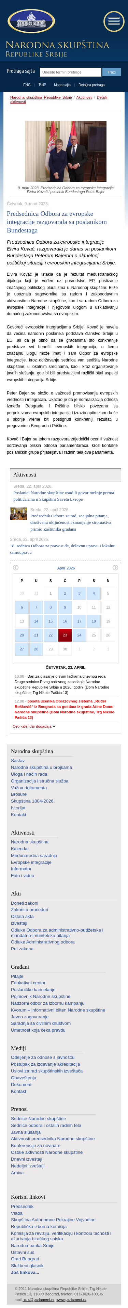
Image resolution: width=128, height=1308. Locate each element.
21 (36, 635)
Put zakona (22, 948)
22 (50, 635)
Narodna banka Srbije (33, 1245)
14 (36, 621)
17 (79, 621)
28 (36, 649)
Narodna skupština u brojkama (41, 767)
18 (94, 621)
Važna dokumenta (29, 787)
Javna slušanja (26, 1132)
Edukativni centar (28, 982)
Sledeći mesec (115, 567)
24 (79, 635)
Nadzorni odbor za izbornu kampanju (48, 1003)
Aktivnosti (84, 97)
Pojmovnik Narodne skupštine (40, 996)
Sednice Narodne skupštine (38, 1118)
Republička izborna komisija (39, 1226)
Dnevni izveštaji (26, 1159)
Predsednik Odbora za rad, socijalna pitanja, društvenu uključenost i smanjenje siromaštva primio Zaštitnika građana (70, 522)
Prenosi (19, 1109)
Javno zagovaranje (30, 1016)
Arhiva (17, 1172)
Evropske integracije (31, 862)
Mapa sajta (62, 85)
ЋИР (42, 85)
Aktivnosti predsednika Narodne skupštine (53, 1138)
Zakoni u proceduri (29, 909)
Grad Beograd (25, 1258)
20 (22, 635)
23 (65, 635)
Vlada (17, 1213)
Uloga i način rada (29, 774)
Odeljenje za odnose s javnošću (42, 1057)
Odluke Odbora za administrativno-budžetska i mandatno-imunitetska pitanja (57, 932)
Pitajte (17, 976)
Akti (16, 893)
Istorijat (18, 807)
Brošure (19, 794)
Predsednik (22, 1206)
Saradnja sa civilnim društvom (41, 1023)
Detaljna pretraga (92, 85)
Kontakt (18, 814)
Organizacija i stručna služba (40, 781)
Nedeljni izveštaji (27, 1165)
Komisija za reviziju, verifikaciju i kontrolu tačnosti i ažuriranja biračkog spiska (61, 1236)
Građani (20, 967)
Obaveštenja (23, 1077)
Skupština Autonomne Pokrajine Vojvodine (53, 1219)
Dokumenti (21, 1084)
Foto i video (22, 875)
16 (65, 621)
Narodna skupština (32, 751)
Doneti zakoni (24, 903)
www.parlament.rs (71, 1299)
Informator (21, 868)
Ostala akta (22, 916)
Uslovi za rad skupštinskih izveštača (47, 1070)
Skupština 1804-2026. (33, 801)
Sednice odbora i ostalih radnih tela (46, 1125)
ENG (27, 85)
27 (22, 649)
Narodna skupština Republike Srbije (41, 97)
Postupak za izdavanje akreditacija (45, 1064)
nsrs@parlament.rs (38, 1299)
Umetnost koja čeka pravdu (38, 1030)
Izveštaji (19, 923)
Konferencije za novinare (35, 1145)
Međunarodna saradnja (34, 855)
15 (50, 621)
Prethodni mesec (15, 567)
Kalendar (20, 848)
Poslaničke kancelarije (33, 989)
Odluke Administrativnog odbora (43, 941)
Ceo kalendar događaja (32, 726)
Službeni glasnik (27, 1265)
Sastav (18, 760)
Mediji (18, 1048)
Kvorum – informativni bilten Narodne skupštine (58, 1010)
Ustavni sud (22, 1252)
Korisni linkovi (28, 1197)
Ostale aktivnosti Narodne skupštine (47, 1152)
